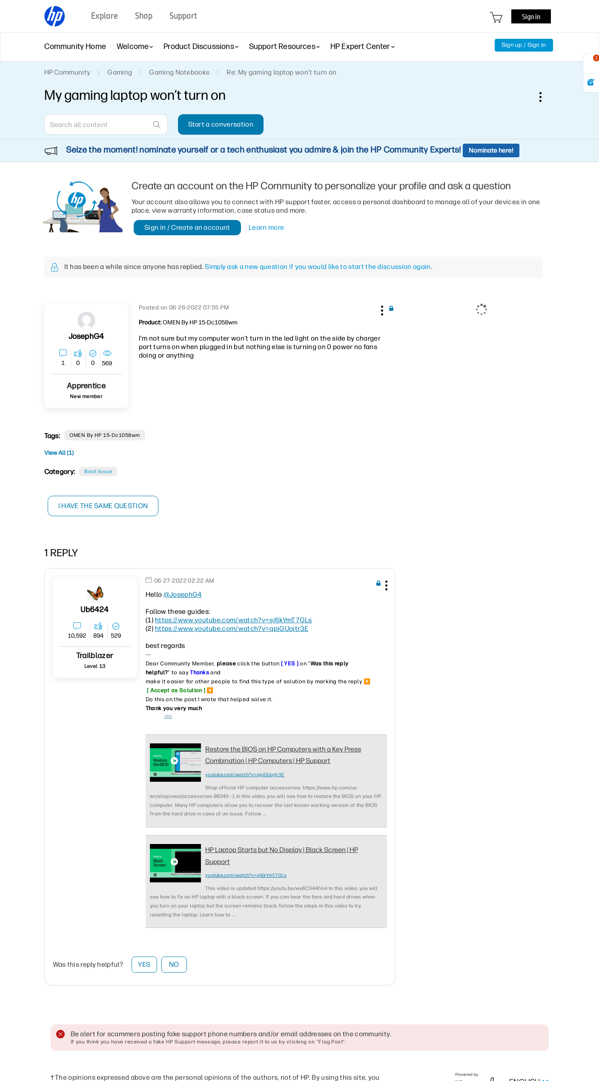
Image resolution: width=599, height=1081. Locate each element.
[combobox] (106, 124)
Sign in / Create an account (187, 227)
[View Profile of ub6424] (94, 609)
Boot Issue (98, 471)
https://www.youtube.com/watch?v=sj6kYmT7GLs (233, 620)
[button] (381, 309)
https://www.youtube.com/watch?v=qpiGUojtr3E (232, 628)
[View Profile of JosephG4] (86, 336)
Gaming (119, 72)
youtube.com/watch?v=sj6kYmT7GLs (246, 875)
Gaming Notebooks (179, 72)
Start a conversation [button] (220, 124)
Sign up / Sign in (524, 45)
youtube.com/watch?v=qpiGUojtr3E (244, 775)
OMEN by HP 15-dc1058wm (104, 435)
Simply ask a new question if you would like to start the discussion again (317, 267)
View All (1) (59, 453)
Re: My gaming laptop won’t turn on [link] (281, 72)
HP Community (67, 72)
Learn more (266, 227)
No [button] (174, 964)
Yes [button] (144, 964)
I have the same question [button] (104, 506)
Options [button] (545, 96)
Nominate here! (491, 150)
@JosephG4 (182, 594)
